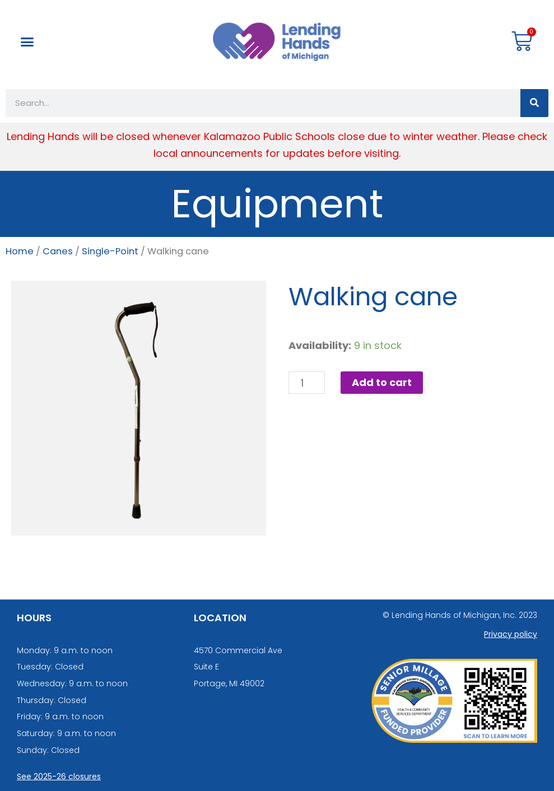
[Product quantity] (306, 382)
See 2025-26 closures (59, 776)
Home (20, 251)
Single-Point (110, 251)
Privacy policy (510, 634)
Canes (58, 251)
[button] (27, 42)
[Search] (534, 103)
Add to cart (382, 382)
